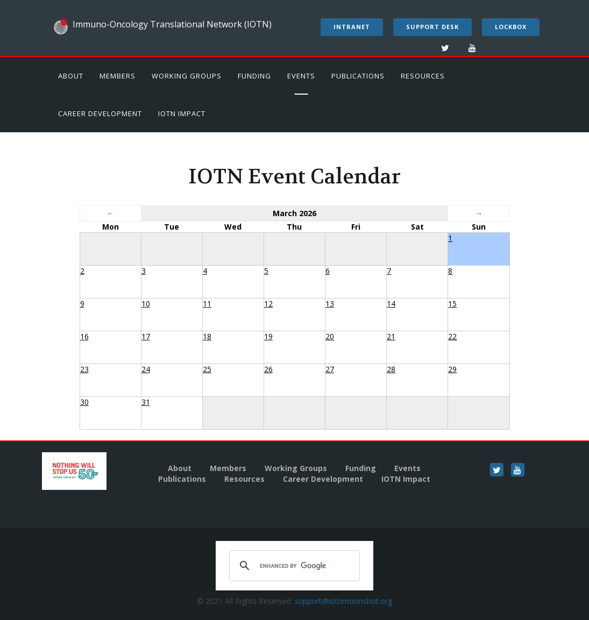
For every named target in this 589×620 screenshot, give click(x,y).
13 (329, 303)
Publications (358, 76)
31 (145, 402)
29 (452, 369)
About (70, 76)
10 (145, 303)
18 (207, 336)
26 (268, 369)
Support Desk (432, 27)
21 (391, 336)
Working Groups (187, 76)
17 (145, 336)
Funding (254, 76)
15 (452, 303)
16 (84, 336)
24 (145, 369)
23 (84, 369)
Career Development (100, 113)
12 (268, 303)
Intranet (351, 27)
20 (329, 336)
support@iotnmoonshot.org (343, 601)
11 (207, 303)
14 (391, 303)
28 (391, 369)
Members (118, 76)
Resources (423, 76)
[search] (293, 565)
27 (329, 369)
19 (268, 336)
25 (207, 369)
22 (452, 336)
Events (301, 76)
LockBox (511, 27)
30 (84, 402)
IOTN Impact (181, 113)
